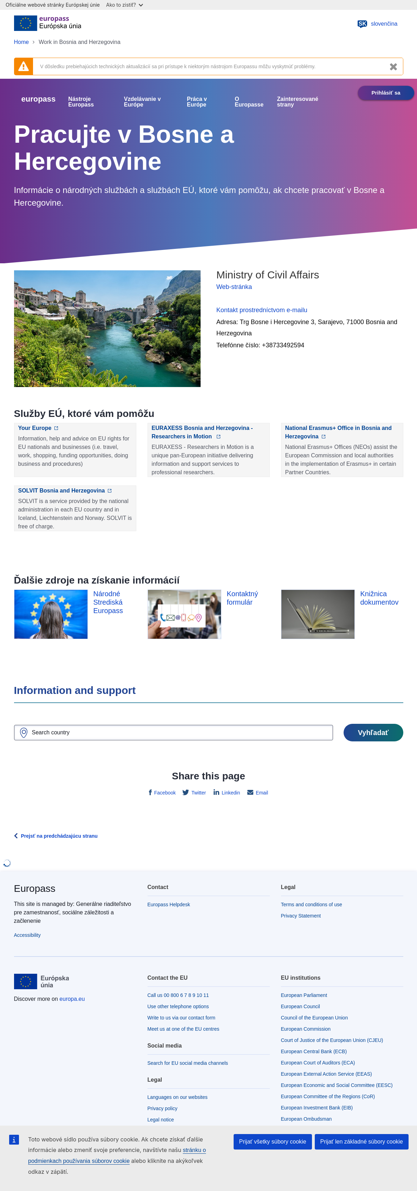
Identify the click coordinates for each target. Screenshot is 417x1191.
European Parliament (304, 995)
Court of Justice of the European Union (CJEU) (332, 1040)
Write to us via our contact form (181, 1018)
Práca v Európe (197, 102)
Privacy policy (163, 1108)
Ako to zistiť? (124, 5)
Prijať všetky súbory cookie (272, 1142)
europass (38, 99)
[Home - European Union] (48, 23)
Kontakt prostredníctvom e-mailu (261, 310)
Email (261, 793)
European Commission (306, 1029)
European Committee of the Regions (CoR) (328, 1096)
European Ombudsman (306, 1119)
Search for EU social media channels (188, 1063)
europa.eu (72, 999)
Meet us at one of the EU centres (184, 1029)
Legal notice (161, 1119)
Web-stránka (234, 286)
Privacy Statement (301, 916)
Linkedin (230, 793)
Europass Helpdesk (169, 904)
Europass (35, 888)
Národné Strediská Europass (108, 602)
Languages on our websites (178, 1097)
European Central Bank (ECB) (314, 1051)
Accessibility (27, 935)
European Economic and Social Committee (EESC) (337, 1085)
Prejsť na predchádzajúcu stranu (59, 836)
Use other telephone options (178, 1006)
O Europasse (249, 102)
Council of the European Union (314, 1018)
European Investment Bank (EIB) (317, 1107)
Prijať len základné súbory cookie (361, 1142)
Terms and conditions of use (311, 904)
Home (21, 42)
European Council (300, 1006)
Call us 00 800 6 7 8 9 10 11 (178, 995)
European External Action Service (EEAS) (326, 1074)
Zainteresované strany (297, 102)
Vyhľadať (373, 732)
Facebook (164, 793)
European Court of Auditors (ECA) (318, 1063)
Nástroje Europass (81, 102)
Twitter (198, 793)
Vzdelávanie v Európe (142, 102)
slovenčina (377, 24)
